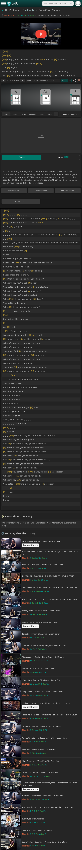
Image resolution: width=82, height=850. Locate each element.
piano (15, 114)
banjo (41, 114)
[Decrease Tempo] (3, 80)
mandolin (32, 114)
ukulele (23, 114)
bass (50, 114)
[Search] (71, 3)
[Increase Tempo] (22, 80)
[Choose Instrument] (56, 114)
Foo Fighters (29, 10)
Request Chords (30, 545)
